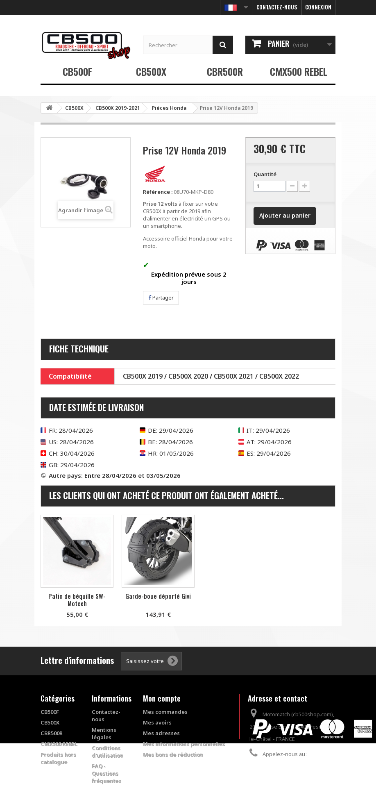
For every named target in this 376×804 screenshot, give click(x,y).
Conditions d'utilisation (107, 751)
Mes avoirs (157, 722)
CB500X (151, 71)
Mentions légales (104, 733)
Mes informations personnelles (184, 743)
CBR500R (225, 71)
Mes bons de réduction (173, 754)
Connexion (318, 7)
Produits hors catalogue (58, 758)
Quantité (265, 174)
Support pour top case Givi (158, 595)
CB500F (77, 71)
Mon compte (162, 698)
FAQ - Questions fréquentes (106, 773)
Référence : (157, 191)
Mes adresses (161, 733)
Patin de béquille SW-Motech (239, 599)
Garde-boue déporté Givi (320, 595)
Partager (161, 297)
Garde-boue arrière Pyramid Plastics (77, 599)
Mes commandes (165, 711)
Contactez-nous (276, 7)
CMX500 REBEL (298, 71)
